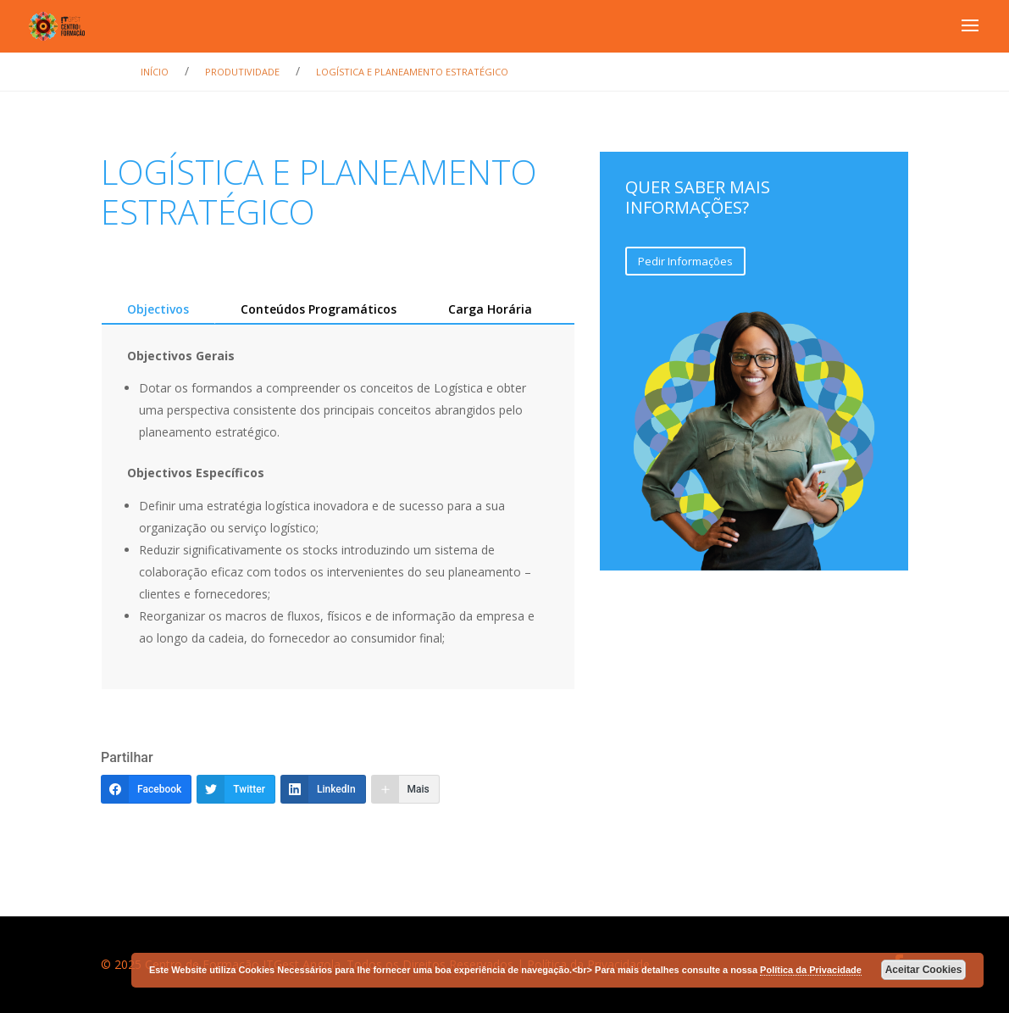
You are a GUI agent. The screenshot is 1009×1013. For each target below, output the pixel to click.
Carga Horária (490, 309)
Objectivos (158, 309)
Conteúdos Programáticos (318, 309)
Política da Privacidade (811, 970)
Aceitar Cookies (923, 970)
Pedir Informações (685, 261)
